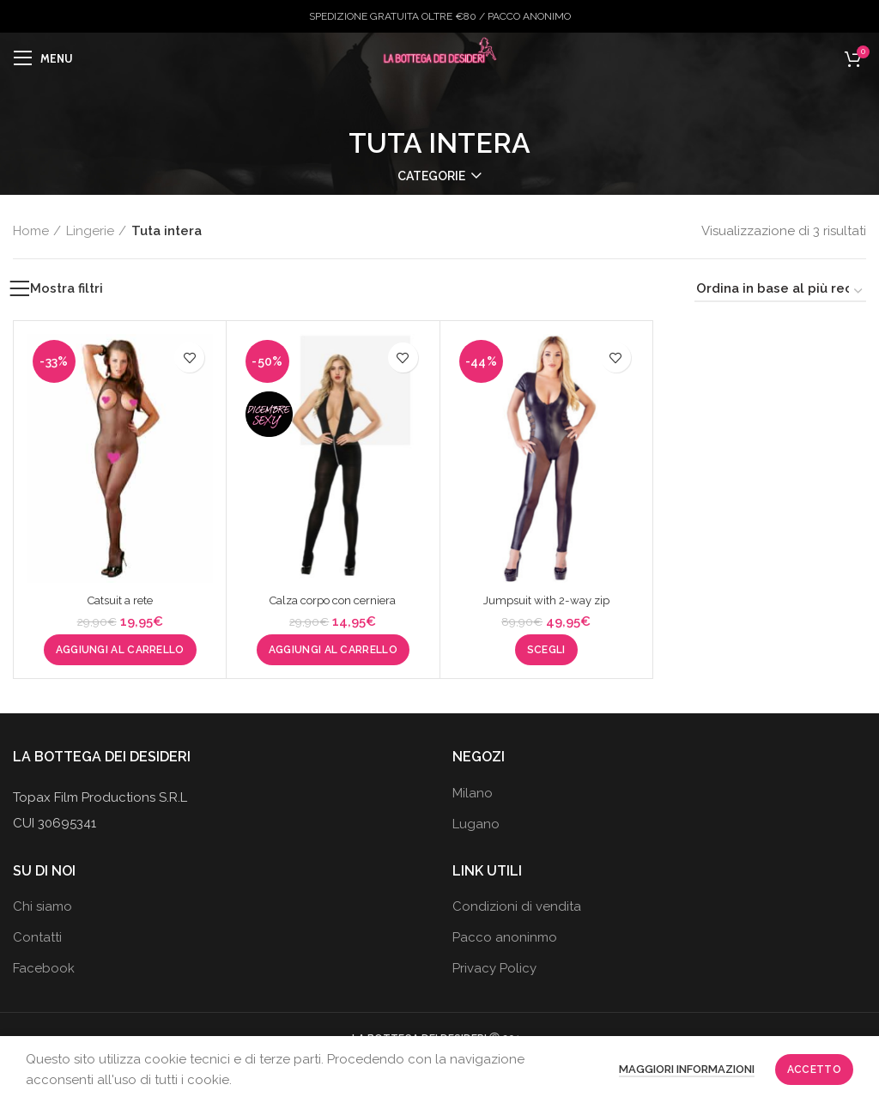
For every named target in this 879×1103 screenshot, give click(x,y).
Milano (472, 793)
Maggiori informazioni (687, 1069)
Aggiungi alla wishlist (189, 357)
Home (31, 231)
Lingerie (90, 231)
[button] (120, 649)
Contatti (37, 937)
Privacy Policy (494, 968)
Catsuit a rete (120, 600)
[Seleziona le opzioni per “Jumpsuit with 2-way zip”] (546, 649)
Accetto (814, 1070)
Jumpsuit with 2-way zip (546, 600)
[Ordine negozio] (780, 291)
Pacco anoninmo (504, 937)
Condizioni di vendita (516, 906)
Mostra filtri (66, 288)
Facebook (44, 968)
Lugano (476, 824)
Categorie (431, 176)
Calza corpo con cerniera (332, 600)
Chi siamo (42, 906)
